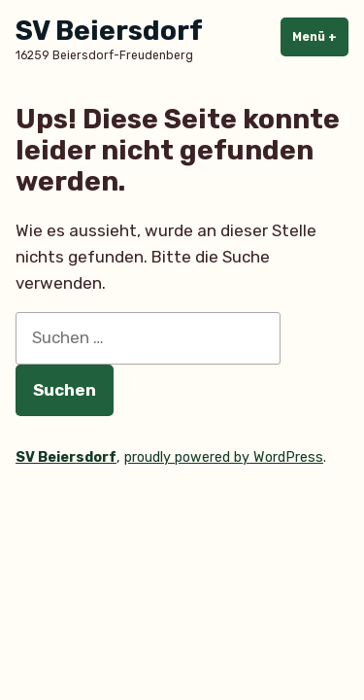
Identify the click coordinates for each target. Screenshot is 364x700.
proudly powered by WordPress (223, 457)
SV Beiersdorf (109, 31)
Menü (320, 36)
